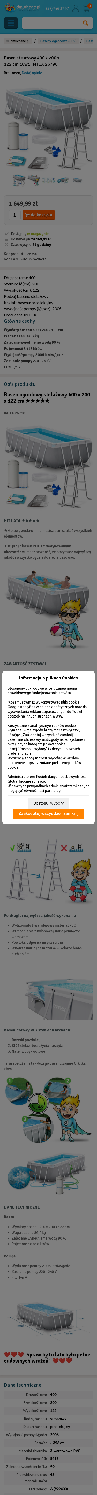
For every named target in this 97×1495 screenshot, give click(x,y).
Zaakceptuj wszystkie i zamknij (48, 813)
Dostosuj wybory (48, 803)
